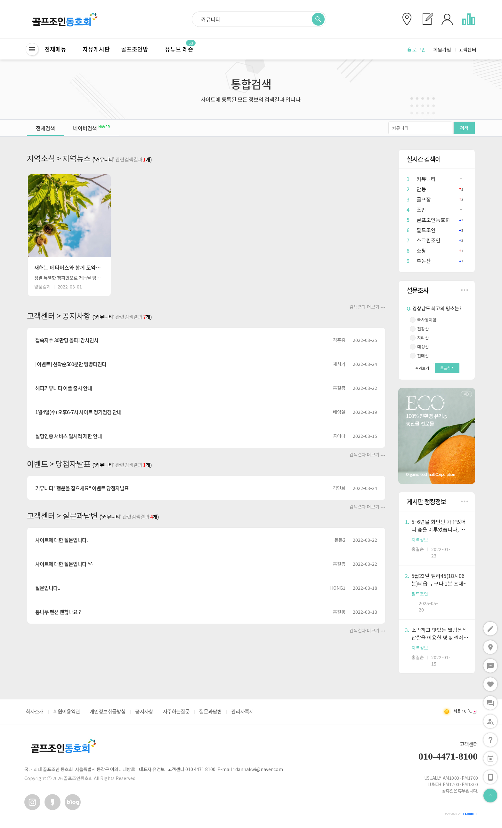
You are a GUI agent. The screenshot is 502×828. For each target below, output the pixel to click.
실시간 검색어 (424, 159)
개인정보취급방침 (107, 711)
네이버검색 (91, 128)
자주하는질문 (176, 711)
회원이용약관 (66, 711)
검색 (464, 128)
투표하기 (447, 368)
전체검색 (45, 128)
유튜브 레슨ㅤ (182, 49)
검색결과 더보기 (367, 307)
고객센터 (469, 744)
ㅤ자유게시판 (93, 49)
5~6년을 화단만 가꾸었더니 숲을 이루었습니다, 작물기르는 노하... (438, 529)
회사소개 (35, 711)
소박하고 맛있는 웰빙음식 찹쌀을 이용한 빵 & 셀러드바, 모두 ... (439, 637)
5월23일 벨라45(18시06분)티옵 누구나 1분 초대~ (438, 579)
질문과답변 (210, 711)
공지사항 (144, 711)
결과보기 (422, 368)
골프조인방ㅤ (137, 49)
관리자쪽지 (242, 711)
